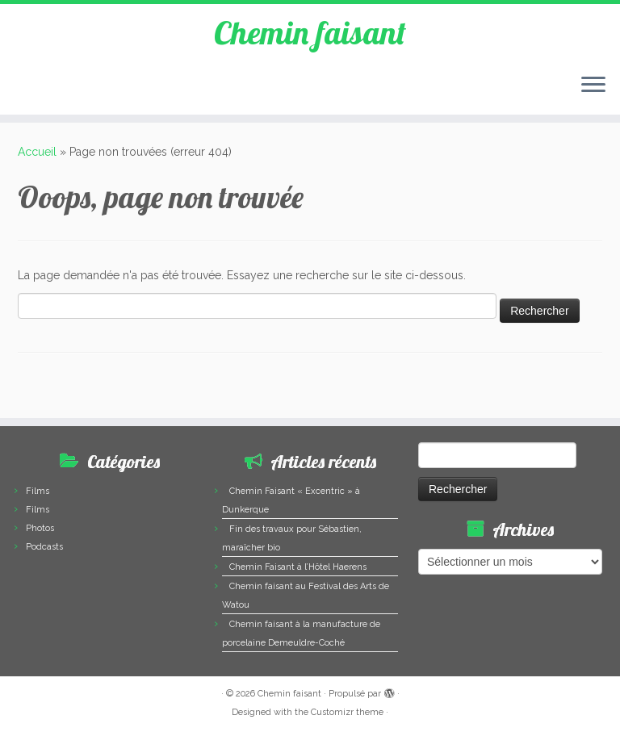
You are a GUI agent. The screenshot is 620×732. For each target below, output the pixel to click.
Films (37, 491)
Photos (40, 528)
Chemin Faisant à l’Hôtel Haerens (298, 567)
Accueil (37, 151)
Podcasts (44, 547)
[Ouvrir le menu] (593, 85)
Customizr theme (347, 712)
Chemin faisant (310, 32)
